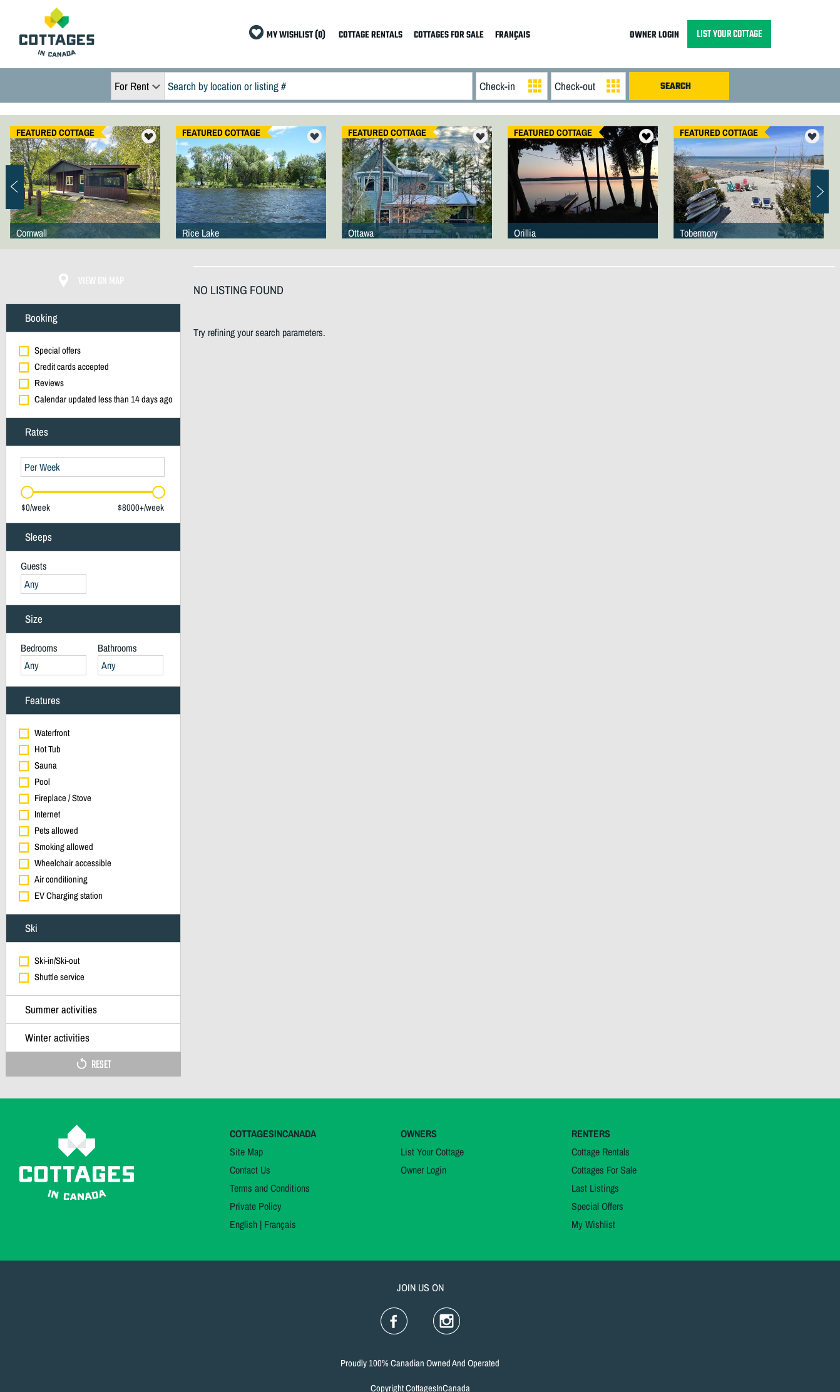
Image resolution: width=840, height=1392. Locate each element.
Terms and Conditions (270, 1188)
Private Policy (256, 1206)
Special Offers (597, 1206)
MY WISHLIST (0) (296, 35)
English (243, 1224)
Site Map (246, 1152)
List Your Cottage (432, 1152)
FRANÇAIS (512, 35)
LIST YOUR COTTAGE (729, 34)
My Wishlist (593, 1224)
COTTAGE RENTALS (370, 35)
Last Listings (595, 1188)
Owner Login (423, 1170)
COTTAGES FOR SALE (449, 35)
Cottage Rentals (600, 1152)
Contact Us (250, 1170)
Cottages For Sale (604, 1170)
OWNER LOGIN (654, 35)
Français (280, 1224)
